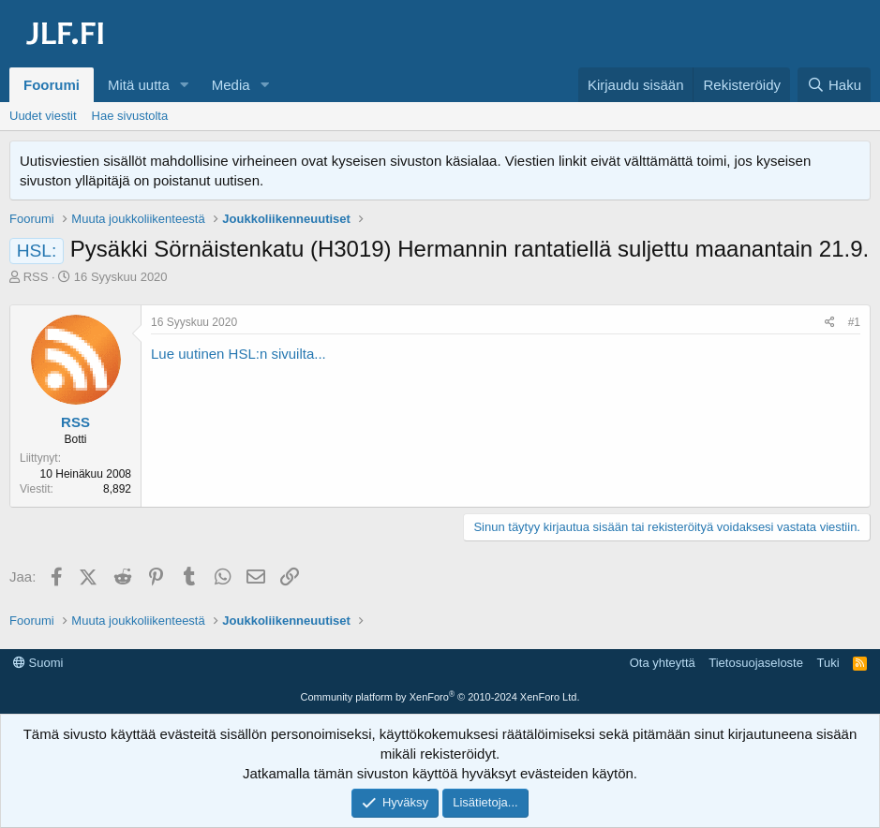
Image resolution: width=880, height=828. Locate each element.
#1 (854, 322)
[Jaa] (830, 322)
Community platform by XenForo (440, 696)
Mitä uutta (139, 85)
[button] (185, 84)
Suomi (38, 663)
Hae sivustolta (130, 116)
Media (231, 85)
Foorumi (51, 85)
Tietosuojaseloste (755, 663)
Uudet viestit (43, 116)
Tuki (827, 663)
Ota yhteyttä (662, 663)
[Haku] (834, 84)
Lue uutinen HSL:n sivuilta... (238, 354)
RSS (36, 277)
